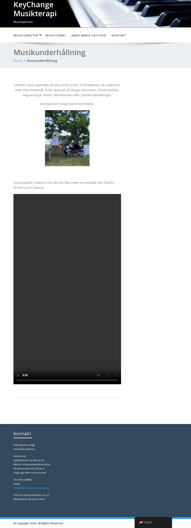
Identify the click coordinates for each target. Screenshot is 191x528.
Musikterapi (55, 35)
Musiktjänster (27, 35)
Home (17, 60)
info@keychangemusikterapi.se (31, 488)
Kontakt (119, 35)
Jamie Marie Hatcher (89, 35)
